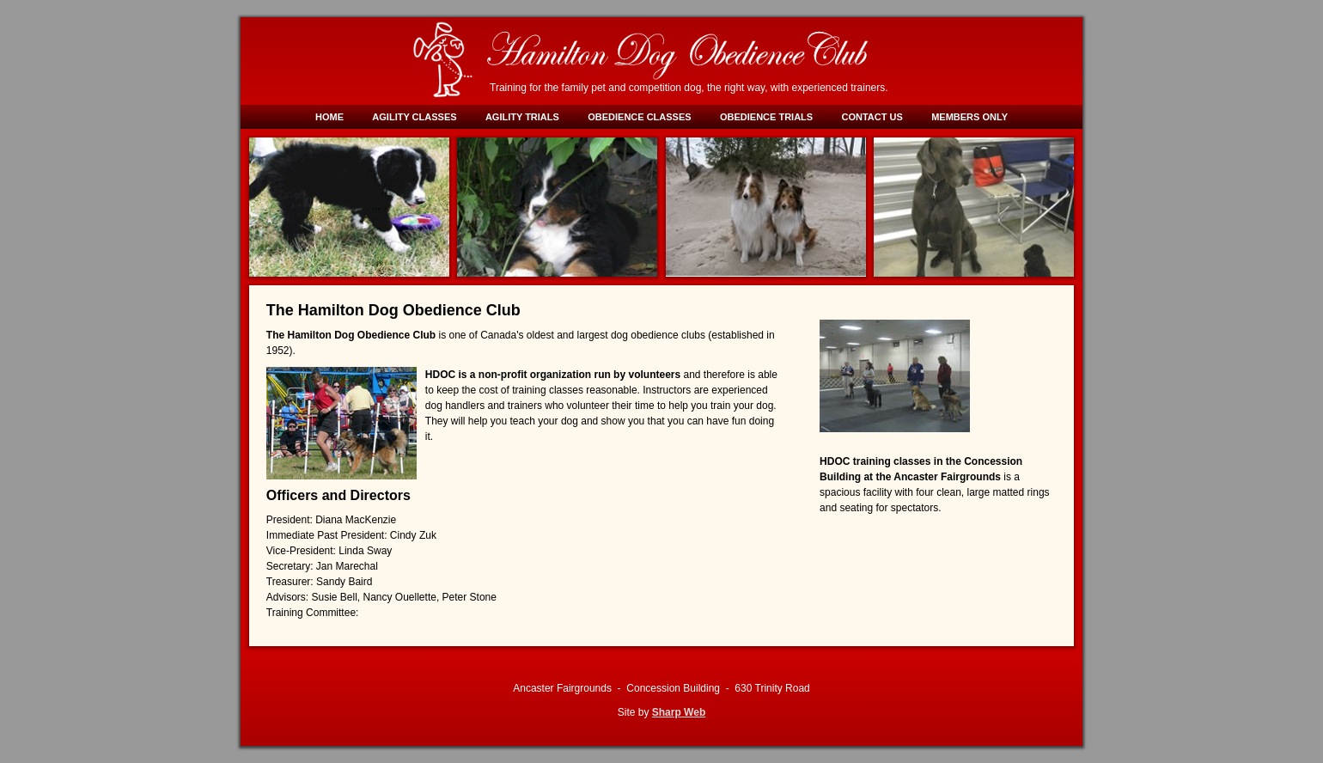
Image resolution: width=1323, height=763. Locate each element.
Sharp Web (678, 712)
